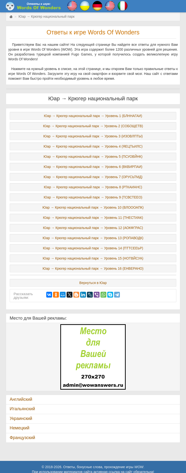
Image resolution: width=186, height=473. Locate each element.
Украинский (21, 418)
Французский (22, 437)
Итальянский (22, 408)
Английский (21, 399)
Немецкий (19, 428)
